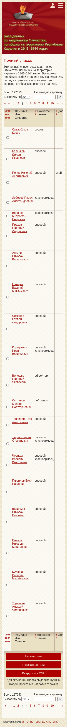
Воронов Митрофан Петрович (19, 216)
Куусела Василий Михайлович (20, 575)
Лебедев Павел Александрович (22, 199)
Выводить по (12, 96)
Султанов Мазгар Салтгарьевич (21, 404)
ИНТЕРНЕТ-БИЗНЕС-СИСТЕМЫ (40, 721)
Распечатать (33, 656)
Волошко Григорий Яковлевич (19, 379)
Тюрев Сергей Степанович (21, 439)
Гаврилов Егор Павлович (21, 482)
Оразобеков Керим (20, 131)
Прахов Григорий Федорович (19, 228)
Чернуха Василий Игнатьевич (19, 459)
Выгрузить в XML (33, 673)
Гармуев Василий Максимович (20, 287)
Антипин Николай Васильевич (20, 256)
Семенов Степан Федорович (19, 319)
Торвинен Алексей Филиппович (20, 607)
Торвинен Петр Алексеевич (22, 420)
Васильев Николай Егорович (18, 512)
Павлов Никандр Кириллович (20, 544)
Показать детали (33, 664)
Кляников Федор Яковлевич (19, 154)
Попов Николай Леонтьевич (22, 174)
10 (52, 103)
